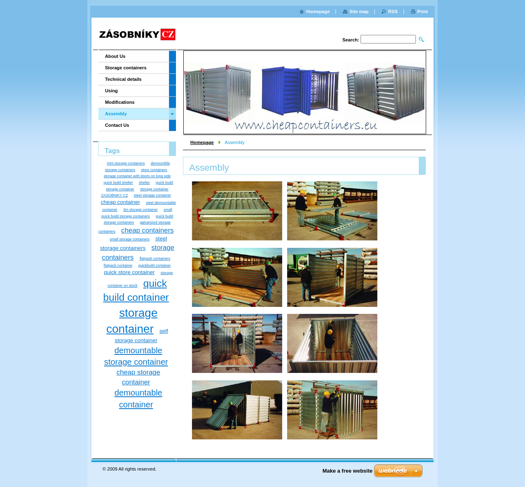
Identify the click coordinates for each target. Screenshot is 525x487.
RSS (393, 11)
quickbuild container (154, 265)
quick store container (129, 272)
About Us (115, 56)
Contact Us (117, 125)
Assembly (116, 113)
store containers (154, 170)
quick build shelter (118, 183)
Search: (350, 39)
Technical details (123, 79)
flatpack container (118, 265)
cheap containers (147, 230)
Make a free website (347, 471)
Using (111, 90)
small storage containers (129, 239)
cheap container (120, 202)
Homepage (202, 142)
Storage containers (125, 67)
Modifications (120, 102)
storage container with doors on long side (137, 176)
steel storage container (152, 195)
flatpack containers (154, 258)
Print (423, 11)
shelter (144, 183)
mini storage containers (126, 163)
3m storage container (140, 210)
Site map (359, 11)
